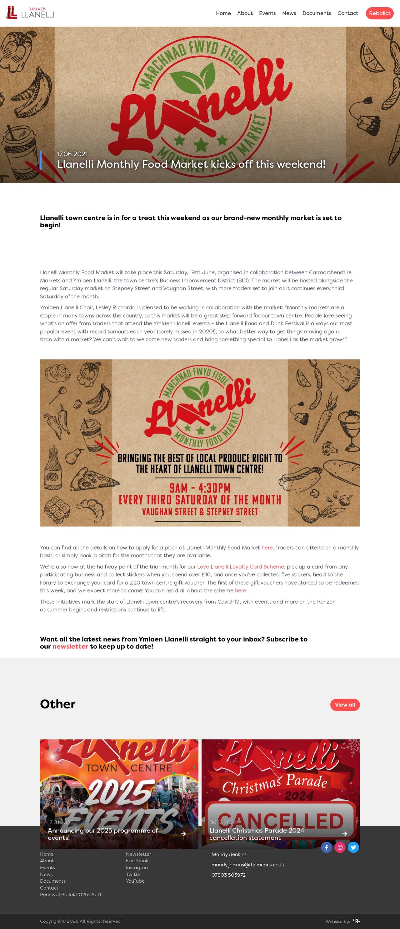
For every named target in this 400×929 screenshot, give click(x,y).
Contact (348, 13)
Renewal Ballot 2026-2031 (70, 894)
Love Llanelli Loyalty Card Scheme (240, 577)
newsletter (70, 657)
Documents (316, 13)
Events (267, 13)
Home (223, 13)
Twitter (134, 874)
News (289, 13)
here (267, 558)
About (245, 13)
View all (345, 715)
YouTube (135, 881)
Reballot (380, 13)
